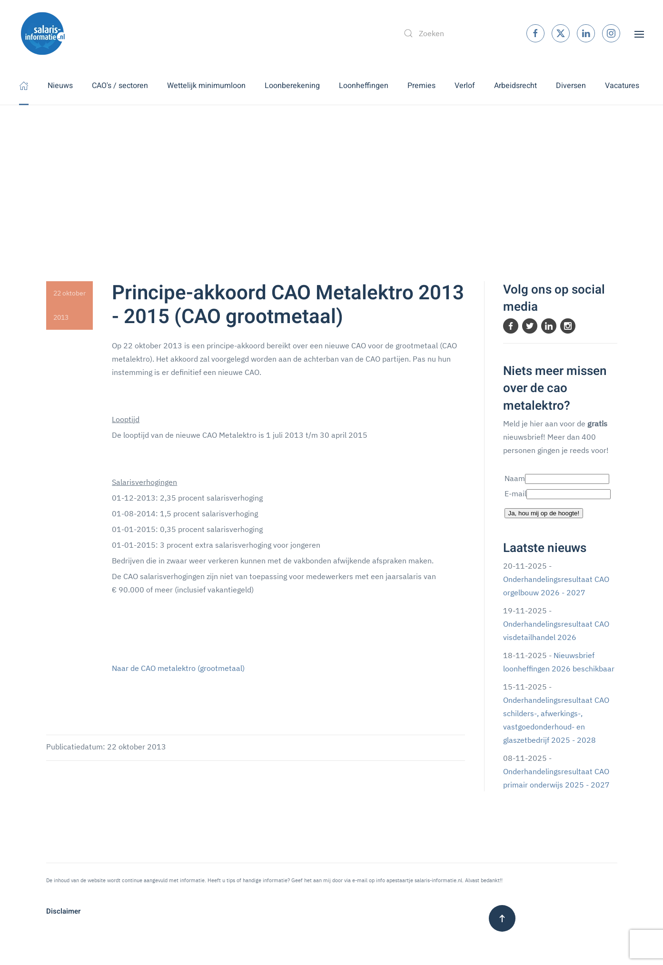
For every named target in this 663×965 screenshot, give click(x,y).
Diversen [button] (571, 85)
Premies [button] (421, 85)
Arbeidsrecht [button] (515, 85)
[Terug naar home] (43, 33)
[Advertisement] (331, 176)
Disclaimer (63, 911)
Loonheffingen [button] (363, 85)
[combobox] (455, 33)
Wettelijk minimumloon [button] (206, 85)
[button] (639, 33)
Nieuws (60, 85)
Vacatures (622, 85)
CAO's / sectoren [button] (120, 85)
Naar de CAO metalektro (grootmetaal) (178, 668)
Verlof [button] (465, 85)
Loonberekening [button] (292, 85)
